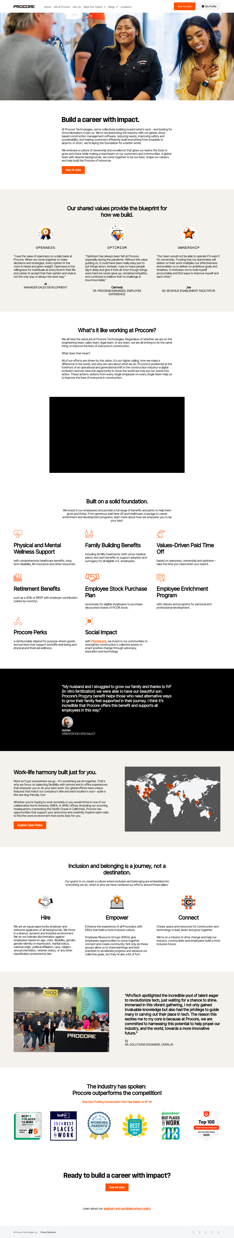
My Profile (208, 6)
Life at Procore (62, 6)
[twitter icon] (206, 1232)
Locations (126, 6)
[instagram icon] (212, 1232)
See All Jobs (73, 170)
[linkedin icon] (193, 1232)
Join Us (76, 6)
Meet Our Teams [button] (93, 6)
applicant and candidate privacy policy (127, 1208)
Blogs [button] (111, 6)
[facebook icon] (200, 1232)
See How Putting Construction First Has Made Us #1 (115, 1102)
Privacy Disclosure (48, 1232)
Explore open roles (30, 825)
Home (47, 6)
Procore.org (98, 641)
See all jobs (185, 6)
